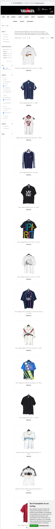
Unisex (7, 128)
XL (6, 110)
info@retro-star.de (39, 3)
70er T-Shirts (6, 34)
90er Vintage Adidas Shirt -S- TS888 (44, 68)
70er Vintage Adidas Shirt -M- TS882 (44, 104)
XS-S (6, 83)
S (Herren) (8, 90)
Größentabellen (40, 499)
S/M (6, 118)
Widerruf (47, 498)
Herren (7, 126)
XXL (7, 116)
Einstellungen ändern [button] (44, 525)
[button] (50, 9)
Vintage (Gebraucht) (7, 68)
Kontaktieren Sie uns (39, 496)
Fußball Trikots (6, 41)
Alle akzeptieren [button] (34, 525)
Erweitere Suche (22, 499)
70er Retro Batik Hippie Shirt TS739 (44, 396)
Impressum (47, 494)
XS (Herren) (8, 81)
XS (6, 79)
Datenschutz (48, 499)
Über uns (39, 494)
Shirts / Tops (6, 39)
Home (3, 25)
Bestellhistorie (22, 496)
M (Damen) (8, 97)
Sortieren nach (18, 38)
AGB (46, 496)
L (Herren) (8, 108)
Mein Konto (22, 494)
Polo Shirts (5, 36)
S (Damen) (8, 88)
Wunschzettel (22, 498)
